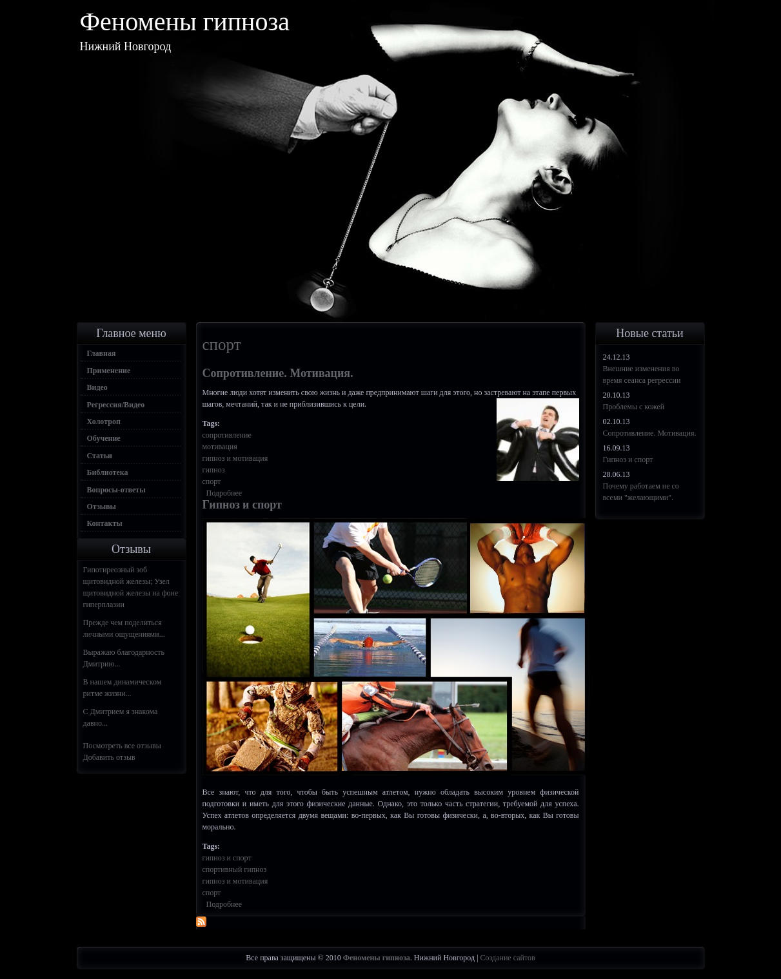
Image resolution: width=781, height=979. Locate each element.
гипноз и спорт (227, 857)
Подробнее (224, 493)
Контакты (105, 523)
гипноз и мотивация (235, 458)
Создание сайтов (507, 957)
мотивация (220, 446)
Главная (101, 353)
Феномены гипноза (185, 21)
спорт (212, 481)
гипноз (214, 469)
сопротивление (227, 435)
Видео (97, 387)
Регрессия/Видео (116, 404)
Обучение (104, 438)
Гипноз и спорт (242, 504)
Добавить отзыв (109, 757)
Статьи (99, 455)
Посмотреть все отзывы (122, 745)
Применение (109, 370)
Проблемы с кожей (634, 406)
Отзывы (101, 506)
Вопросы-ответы (116, 489)
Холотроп (104, 421)
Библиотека (107, 472)
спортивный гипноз (235, 869)
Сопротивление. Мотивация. (278, 373)
